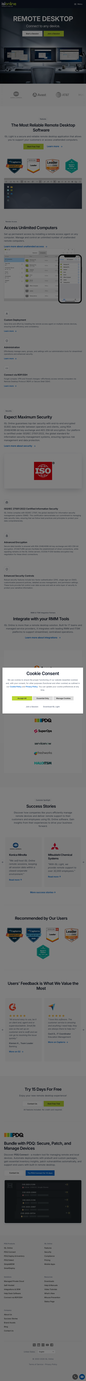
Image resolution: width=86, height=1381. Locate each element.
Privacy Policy (32, 686)
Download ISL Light (51, 707)
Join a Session (32, 707)
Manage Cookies (63, 698)
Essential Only (43, 698)
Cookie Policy (16, 686)
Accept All (22, 698)
